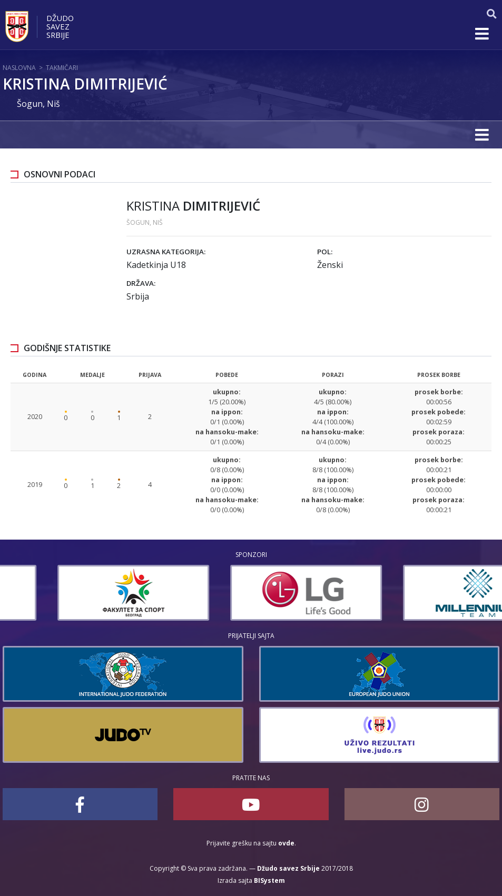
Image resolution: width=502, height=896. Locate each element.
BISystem (269, 880)
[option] (78, 593)
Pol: (324, 251)
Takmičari (62, 67)
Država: (140, 283)
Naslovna (19, 67)
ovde (286, 843)
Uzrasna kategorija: (165, 251)
